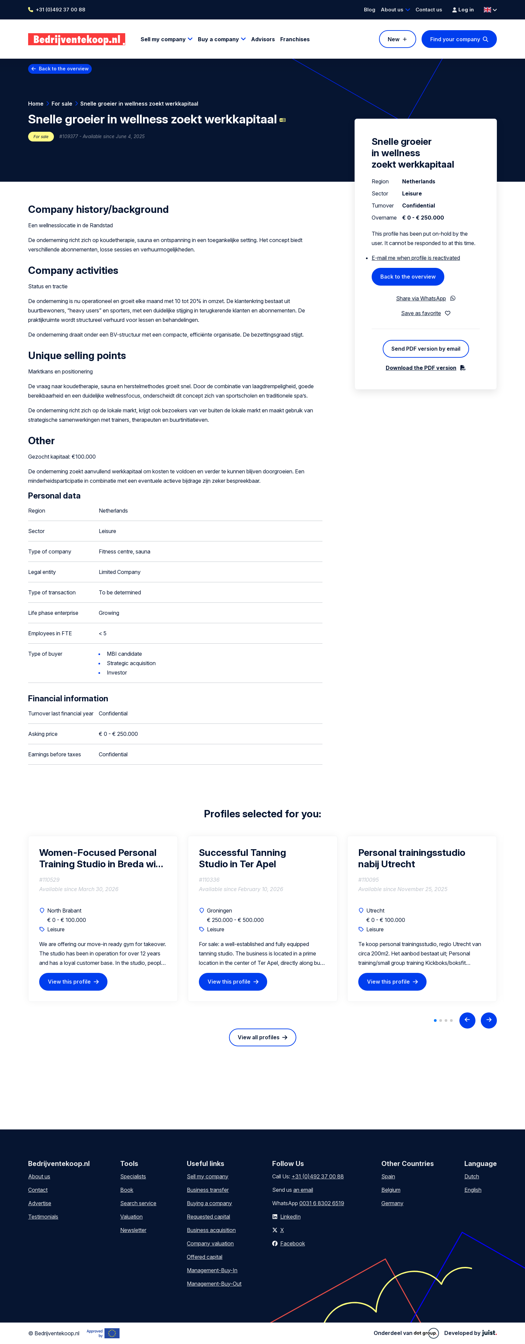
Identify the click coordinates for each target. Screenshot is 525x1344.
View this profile (69, 981)
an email (303, 1189)
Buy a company (218, 39)
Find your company (455, 39)
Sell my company (163, 39)
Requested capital (208, 1216)
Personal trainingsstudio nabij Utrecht (411, 858)
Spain (388, 1176)
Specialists (133, 1176)
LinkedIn (290, 1216)
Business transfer (208, 1189)
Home (36, 103)
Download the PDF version (421, 367)
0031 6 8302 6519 (321, 1203)
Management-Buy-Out (214, 1283)
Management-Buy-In (212, 1270)
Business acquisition (211, 1230)
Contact (38, 1189)
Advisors (263, 39)
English (472, 1189)
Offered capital (204, 1256)
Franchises (295, 39)
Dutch (471, 1176)
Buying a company (209, 1203)
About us (392, 9)
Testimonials (43, 1216)
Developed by (470, 1333)
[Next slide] (489, 1020)
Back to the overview (64, 68)
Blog (369, 9)
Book (126, 1189)
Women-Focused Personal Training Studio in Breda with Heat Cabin (102, 858)
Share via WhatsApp (421, 298)
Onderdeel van (406, 1333)
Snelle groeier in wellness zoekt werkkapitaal (139, 103)
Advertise (39, 1203)
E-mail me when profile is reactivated (416, 257)
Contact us (429, 9)
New (393, 39)
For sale (62, 103)
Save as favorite (421, 313)
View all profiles (259, 1037)
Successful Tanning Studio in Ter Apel (242, 858)
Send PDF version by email (425, 348)
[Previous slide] (467, 1020)
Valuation (131, 1216)
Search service (138, 1203)
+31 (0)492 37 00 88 (60, 9)
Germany (392, 1203)
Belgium (390, 1189)
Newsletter (133, 1230)
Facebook (292, 1243)
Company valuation (210, 1243)
